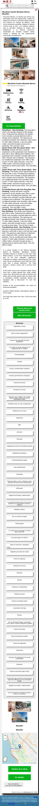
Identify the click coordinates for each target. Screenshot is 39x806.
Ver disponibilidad (13, 126)
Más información (24, 315)
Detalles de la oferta (19, 769)
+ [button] (5, 735)
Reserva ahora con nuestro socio (24, 309)
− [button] (5, 738)
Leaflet (24, 763)
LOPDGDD (11, 803)
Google (36, 797)
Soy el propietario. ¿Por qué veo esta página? (13, 784)
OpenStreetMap (32, 763)
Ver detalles (19, 777)
